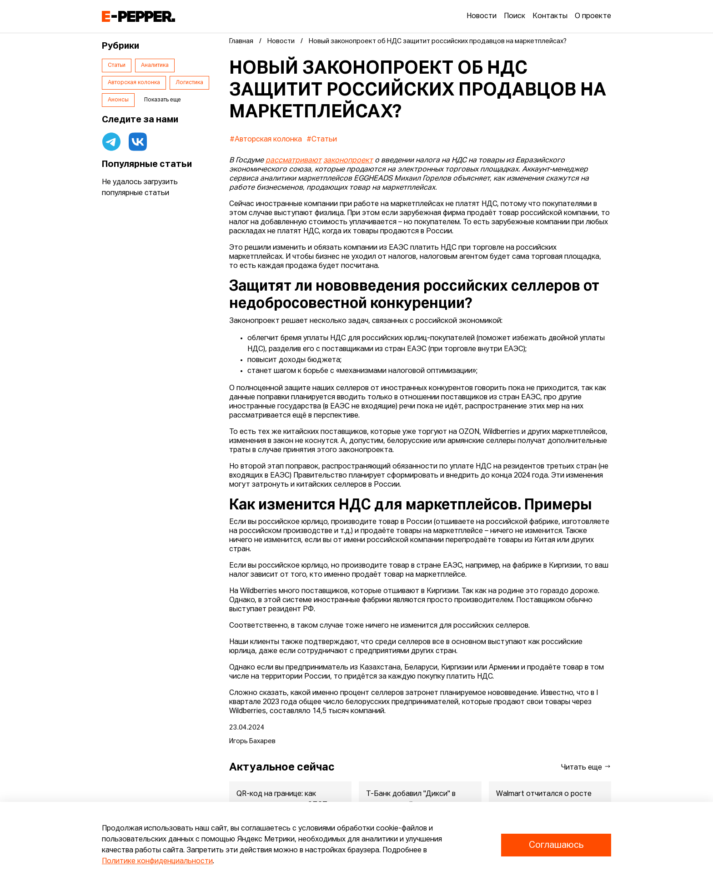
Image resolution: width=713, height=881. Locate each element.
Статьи (117, 65)
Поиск (514, 16)
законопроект (348, 160)
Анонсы (118, 100)
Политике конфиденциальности (157, 861)
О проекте (593, 16)
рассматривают (293, 160)
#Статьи (321, 139)
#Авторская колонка (266, 139)
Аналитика (155, 65)
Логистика (189, 83)
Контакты (549, 16)
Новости (482, 16)
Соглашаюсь (556, 845)
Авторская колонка (134, 83)
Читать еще (586, 767)
